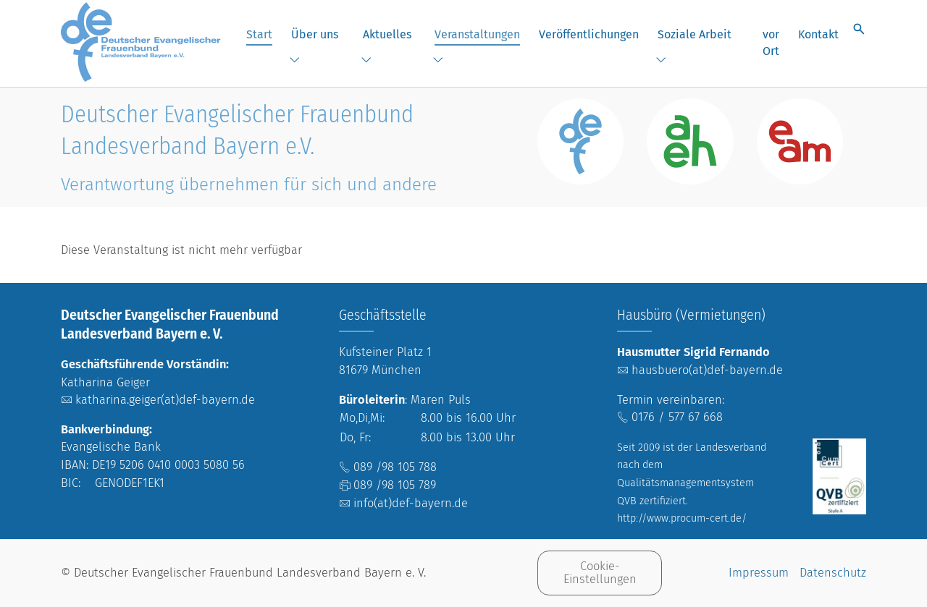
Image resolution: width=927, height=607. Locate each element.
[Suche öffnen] (859, 29)
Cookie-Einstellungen (600, 572)
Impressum (759, 573)
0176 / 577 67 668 (677, 417)
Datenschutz (833, 573)
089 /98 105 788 (395, 467)
